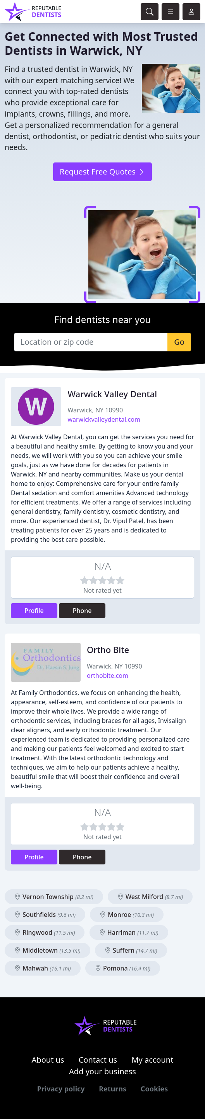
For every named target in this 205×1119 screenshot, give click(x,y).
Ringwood (44, 932)
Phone (82, 610)
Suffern (131, 950)
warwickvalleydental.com (103, 419)
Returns (112, 1088)
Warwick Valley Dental (112, 394)
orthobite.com (107, 675)
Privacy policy (61, 1088)
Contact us (98, 1059)
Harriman (128, 932)
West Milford (150, 896)
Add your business (102, 1071)
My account (152, 1059)
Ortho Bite (108, 649)
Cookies (154, 1088)
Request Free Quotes (102, 171)
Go (179, 342)
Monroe (127, 914)
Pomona (122, 968)
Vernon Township (53, 896)
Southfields (45, 914)
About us (48, 1059)
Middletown (47, 950)
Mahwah (42, 968)
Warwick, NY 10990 (95, 410)
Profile (34, 610)
